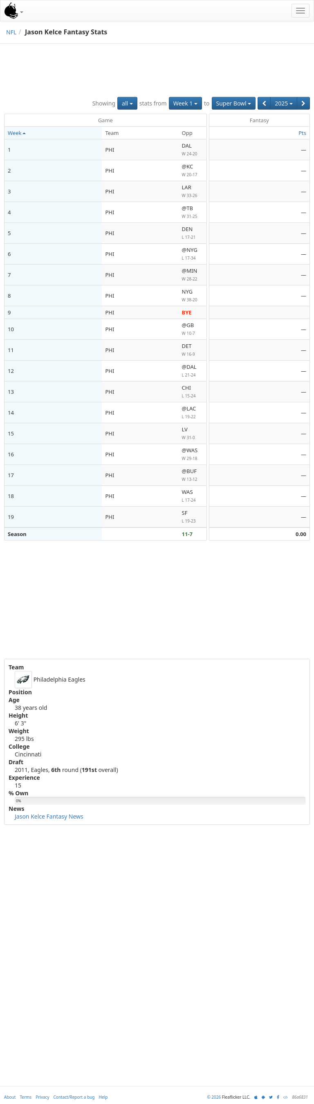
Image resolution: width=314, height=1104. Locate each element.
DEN (192, 233)
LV (192, 434)
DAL (192, 150)
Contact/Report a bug (74, 1097)
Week (17, 133)
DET (192, 350)
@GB (192, 329)
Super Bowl (233, 103)
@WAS (192, 454)
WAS (192, 496)
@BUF (192, 475)
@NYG (192, 254)
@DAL (192, 371)
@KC (192, 171)
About (10, 1097)
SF (192, 517)
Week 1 (185, 103)
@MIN (192, 275)
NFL (11, 32)
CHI (192, 392)
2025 (284, 103)
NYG (192, 296)
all (127, 103)
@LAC (192, 413)
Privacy (42, 1097)
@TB (192, 212)
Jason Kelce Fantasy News (49, 816)
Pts (302, 133)
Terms (25, 1097)
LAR (192, 192)
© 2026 (214, 1097)
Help (103, 1097)
